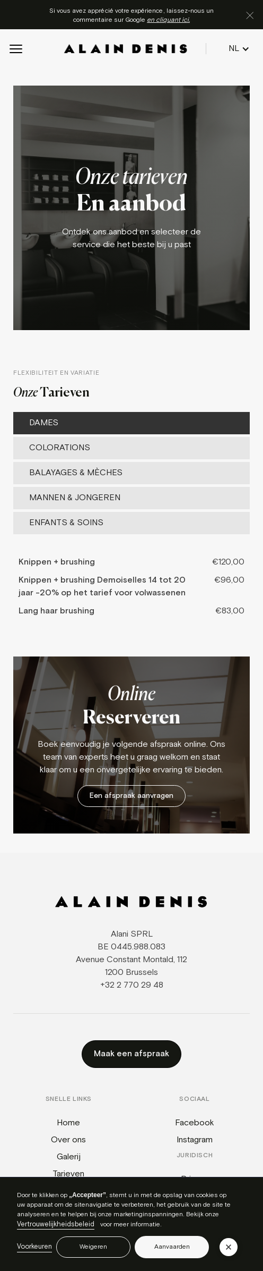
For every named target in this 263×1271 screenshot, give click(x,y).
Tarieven (68, 1174)
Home (68, 1123)
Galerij (69, 1157)
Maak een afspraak (131, 1053)
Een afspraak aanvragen (131, 796)
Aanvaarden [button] (172, 1247)
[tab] (131, 423)
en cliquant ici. (168, 20)
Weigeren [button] (93, 1247)
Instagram (195, 1140)
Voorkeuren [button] (34, 1246)
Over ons (68, 1140)
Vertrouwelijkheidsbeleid (55, 1224)
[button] (16, 49)
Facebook (194, 1123)
